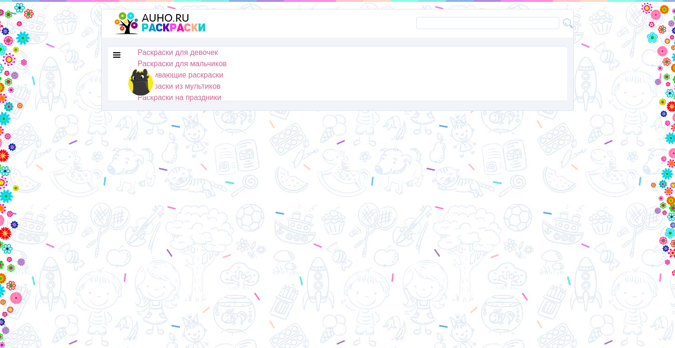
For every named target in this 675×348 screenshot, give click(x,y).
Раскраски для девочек (178, 52)
